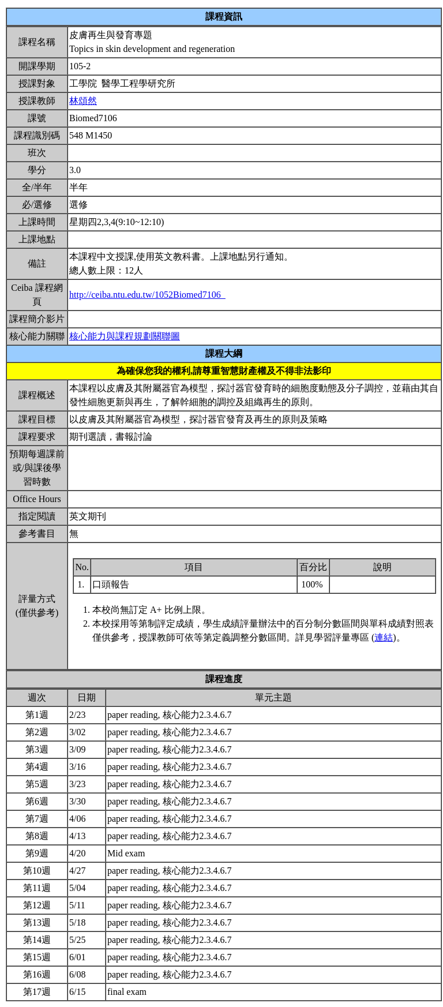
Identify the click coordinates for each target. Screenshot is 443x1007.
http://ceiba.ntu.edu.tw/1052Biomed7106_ (147, 295)
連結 (383, 637)
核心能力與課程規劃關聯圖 (124, 336)
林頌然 (83, 101)
